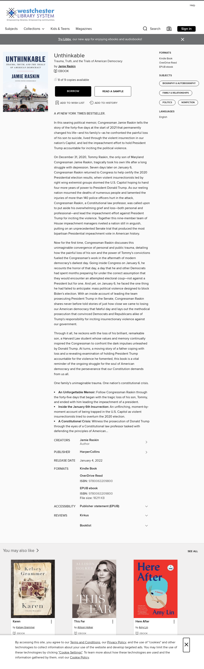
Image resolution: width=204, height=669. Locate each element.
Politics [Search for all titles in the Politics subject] (167, 102)
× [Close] (186, 645)
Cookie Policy (79, 657)
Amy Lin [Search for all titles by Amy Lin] (143, 627)
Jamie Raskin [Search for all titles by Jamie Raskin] (67, 66)
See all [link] (193, 551)
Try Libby (64, 39)
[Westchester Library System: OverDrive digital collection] (32, 14)
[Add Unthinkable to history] (104, 103)
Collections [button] (34, 29)
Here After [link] (142, 621)
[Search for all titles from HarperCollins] (114, 452)
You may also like (21, 550)
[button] (151, 29)
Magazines (84, 29)
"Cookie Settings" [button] (70, 652)
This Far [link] (79, 621)
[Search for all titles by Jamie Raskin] (114, 442)
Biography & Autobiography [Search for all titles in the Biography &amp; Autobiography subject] (179, 83)
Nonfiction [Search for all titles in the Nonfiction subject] (188, 102)
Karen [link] (17, 621)
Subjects (11, 29)
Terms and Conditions (85, 642)
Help (192, 5)
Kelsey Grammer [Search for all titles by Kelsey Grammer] (25, 627)
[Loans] (169, 29)
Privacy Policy (116, 642)
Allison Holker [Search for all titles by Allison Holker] (85, 627)
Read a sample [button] (113, 91)
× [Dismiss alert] (182, 39)
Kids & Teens (60, 29)
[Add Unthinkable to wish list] (70, 103)
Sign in (186, 29)
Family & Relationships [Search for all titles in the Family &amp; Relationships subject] (176, 93)
